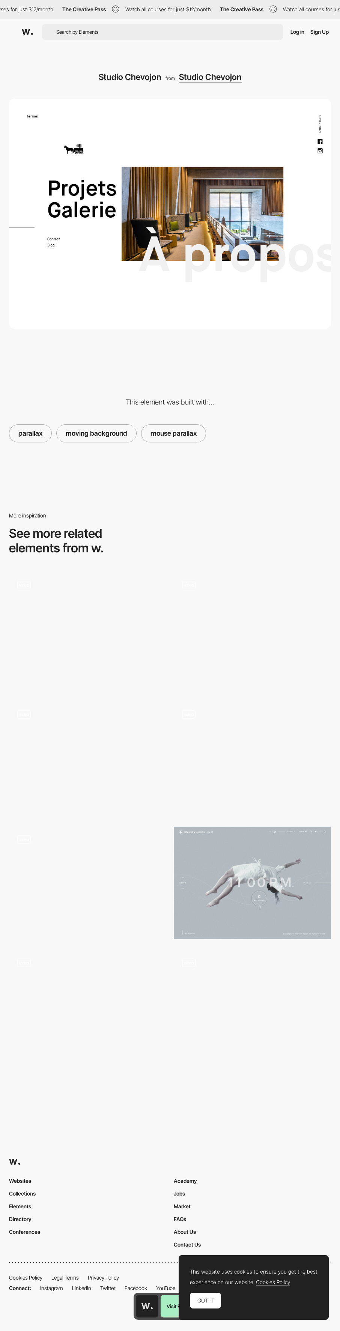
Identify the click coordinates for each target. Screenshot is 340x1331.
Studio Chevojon (210, 77)
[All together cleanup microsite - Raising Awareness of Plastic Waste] (87, 883)
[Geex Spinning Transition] (252, 1006)
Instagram (51, 1288)
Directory (20, 1219)
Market (182, 1206)
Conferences (24, 1232)
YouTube (165, 1288)
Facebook (136, 1288)
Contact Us (187, 1244)
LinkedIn (81, 1288)
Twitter (108, 1288)
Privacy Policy (103, 1277)
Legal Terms (65, 1277)
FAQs (180, 1219)
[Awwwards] (27, 32)
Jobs (179, 1193)
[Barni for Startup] (87, 629)
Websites (20, 1181)
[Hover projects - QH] (252, 631)
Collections (22, 1193)
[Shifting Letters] (87, 758)
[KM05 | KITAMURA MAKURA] (252, 883)
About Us (185, 1232)
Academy (185, 1181)
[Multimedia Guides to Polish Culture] (252, 758)
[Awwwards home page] (147, 1306)
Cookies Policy (25, 1277)
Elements (20, 1206)
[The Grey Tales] (87, 1006)
